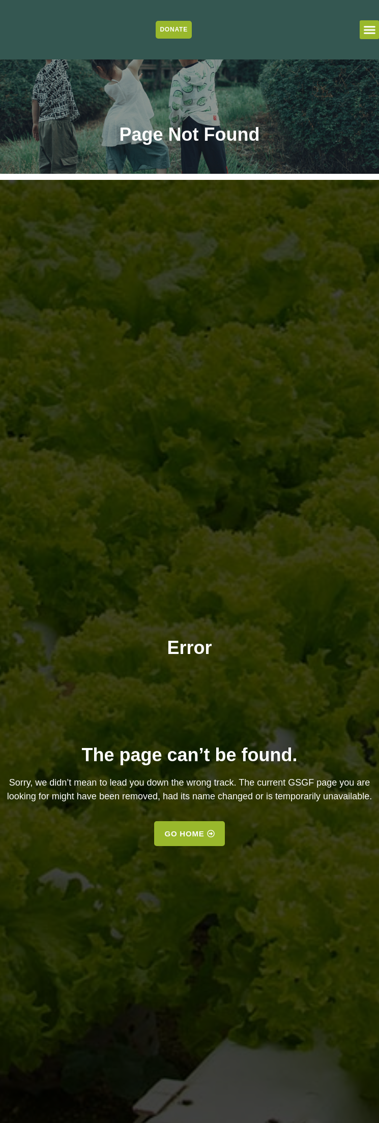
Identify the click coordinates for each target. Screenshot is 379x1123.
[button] (369, 30)
